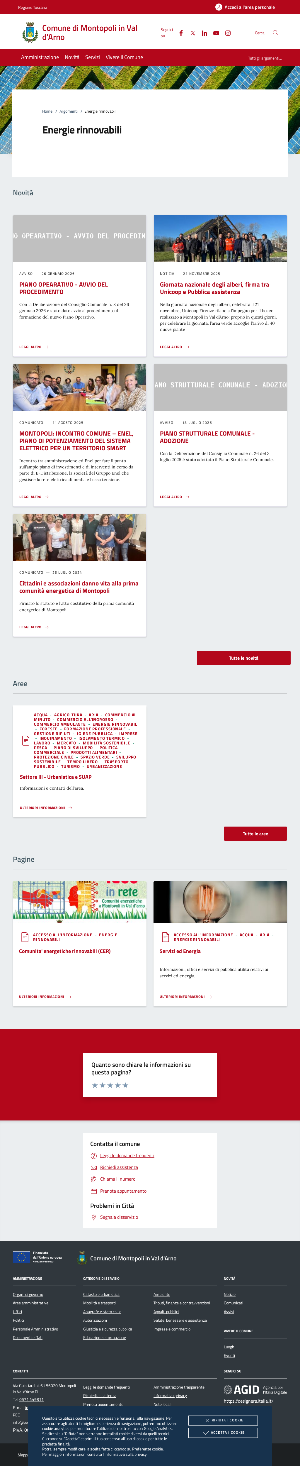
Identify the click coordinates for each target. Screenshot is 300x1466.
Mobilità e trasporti (99, 1303)
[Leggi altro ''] (45, 996)
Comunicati (233, 1303)
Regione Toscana (32, 7)
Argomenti (68, 111)
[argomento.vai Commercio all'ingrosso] (86, 719)
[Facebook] (179, 32)
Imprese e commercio (172, 1329)
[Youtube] (214, 32)
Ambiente (162, 1294)
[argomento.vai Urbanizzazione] (104, 766)
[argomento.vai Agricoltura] (68, 715)
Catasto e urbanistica (101, 1294)
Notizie (230, 1294)
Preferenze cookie (147, 1449)
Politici (18, 1320)
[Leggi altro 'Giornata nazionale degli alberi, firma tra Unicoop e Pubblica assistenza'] (175, 347)
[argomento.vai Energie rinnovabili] (116, 724)
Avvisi (229, 1311)
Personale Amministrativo (35, 1329)
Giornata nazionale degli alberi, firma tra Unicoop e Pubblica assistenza (214, 288)
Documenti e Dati (27, 1337)
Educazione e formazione (104, 1337)
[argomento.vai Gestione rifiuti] (52, 733)
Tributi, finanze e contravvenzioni (182, 1303)
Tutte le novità (243, 657)
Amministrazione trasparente (179, 1387)
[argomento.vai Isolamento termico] (102, 738)
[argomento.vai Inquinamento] (56, 738)
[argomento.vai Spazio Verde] (96, 757)
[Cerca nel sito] (275, 32)
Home (47, 111)
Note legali (162, 1404)
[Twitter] (190, 32)
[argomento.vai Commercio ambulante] (60, 724)
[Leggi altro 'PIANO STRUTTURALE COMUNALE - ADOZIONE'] (175, 497)
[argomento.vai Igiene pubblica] (95, 733)
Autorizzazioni (95, 1320)
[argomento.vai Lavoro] (42, 743)
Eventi (229, 1355)
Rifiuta (222, 1420)
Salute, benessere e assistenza (180, 1320)
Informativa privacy (170, 1395)
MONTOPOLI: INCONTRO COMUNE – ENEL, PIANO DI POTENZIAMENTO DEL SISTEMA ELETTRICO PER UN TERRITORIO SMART (76, 441)
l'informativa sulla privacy (124, 1454)
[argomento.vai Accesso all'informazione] (63, 935)
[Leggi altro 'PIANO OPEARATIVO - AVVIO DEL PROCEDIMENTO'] (34, 347)
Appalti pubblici (166, 1311)
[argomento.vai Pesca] (41, 747)
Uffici (17, 1311)
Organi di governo (28, 1294)
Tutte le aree (255, 833)
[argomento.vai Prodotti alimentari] (94, 752)
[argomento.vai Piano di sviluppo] (74, 747)
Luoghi (229, 1347)
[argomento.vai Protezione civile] (54, 757)
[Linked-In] (202, 32)
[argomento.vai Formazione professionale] (95, 729)
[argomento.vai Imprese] (128, 733)
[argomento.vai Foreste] (49, 729)
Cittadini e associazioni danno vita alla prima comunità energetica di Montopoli (79, 586)
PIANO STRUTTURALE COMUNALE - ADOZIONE (207, 437)
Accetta (223, 1433)
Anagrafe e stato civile (102, 1311)
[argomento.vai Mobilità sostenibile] (107, 743)
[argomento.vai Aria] (94, 715)
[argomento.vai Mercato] (67, 743)
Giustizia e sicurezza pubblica (107, 1329)
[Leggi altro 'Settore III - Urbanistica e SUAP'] (46, 807)
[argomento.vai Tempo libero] (83, 762)
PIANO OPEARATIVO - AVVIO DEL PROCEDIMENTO (63, 288)
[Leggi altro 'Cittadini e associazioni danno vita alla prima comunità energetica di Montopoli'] (34, 627)
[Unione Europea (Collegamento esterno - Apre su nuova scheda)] (39, 1258)
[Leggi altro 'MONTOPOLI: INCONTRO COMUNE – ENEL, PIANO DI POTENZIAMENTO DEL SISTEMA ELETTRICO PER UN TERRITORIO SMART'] (34, 497)
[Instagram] (225, 32)
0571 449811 (31, 1399)
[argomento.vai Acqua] (41, 715)
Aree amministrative (30, 1303)
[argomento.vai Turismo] (71, 766)
